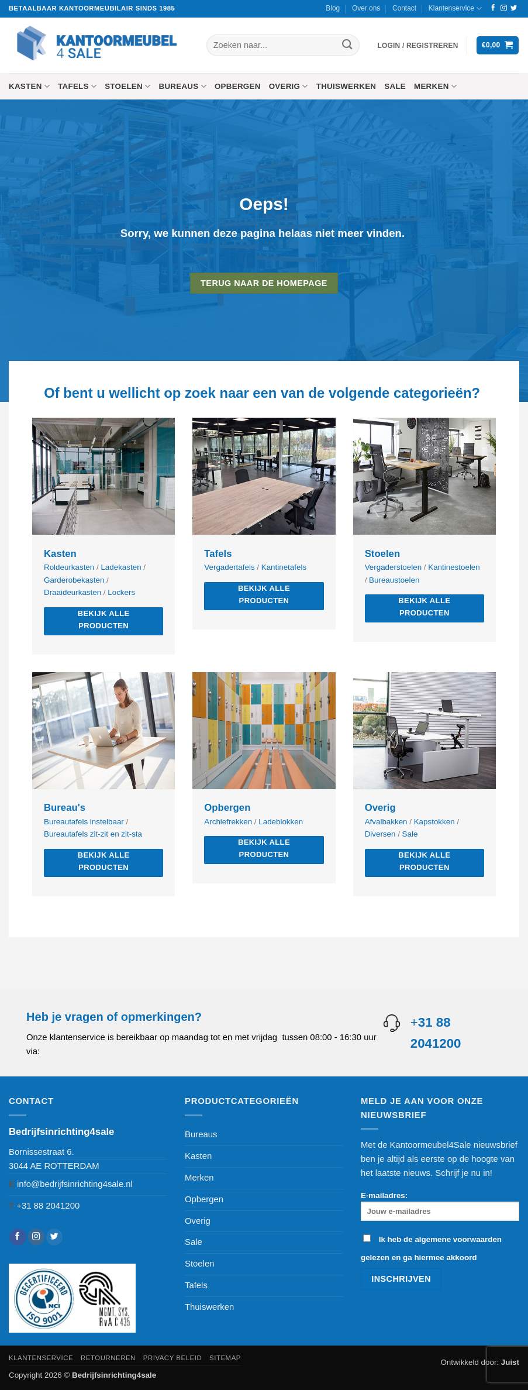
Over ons (366, 8)
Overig (288, 86)
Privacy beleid (172, 1357)
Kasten (29, 86)
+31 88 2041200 (48, 1205)
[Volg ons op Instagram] (504, 8)
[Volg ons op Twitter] (513, 8)
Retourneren (108, 1357)
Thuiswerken (346, 86)
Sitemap (225, 1357)
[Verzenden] (347, 45)
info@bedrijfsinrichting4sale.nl (75, 1184)
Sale (395, 86)
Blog (333, 8)
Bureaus (182, 86)
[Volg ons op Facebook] (493, 8)
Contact (404, 8)
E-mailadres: (440, 1206)
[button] (418, 45)
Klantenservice (455, 8)
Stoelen (127, 86)
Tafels (77, 86)
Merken (435, 86)
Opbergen (238, 86)
